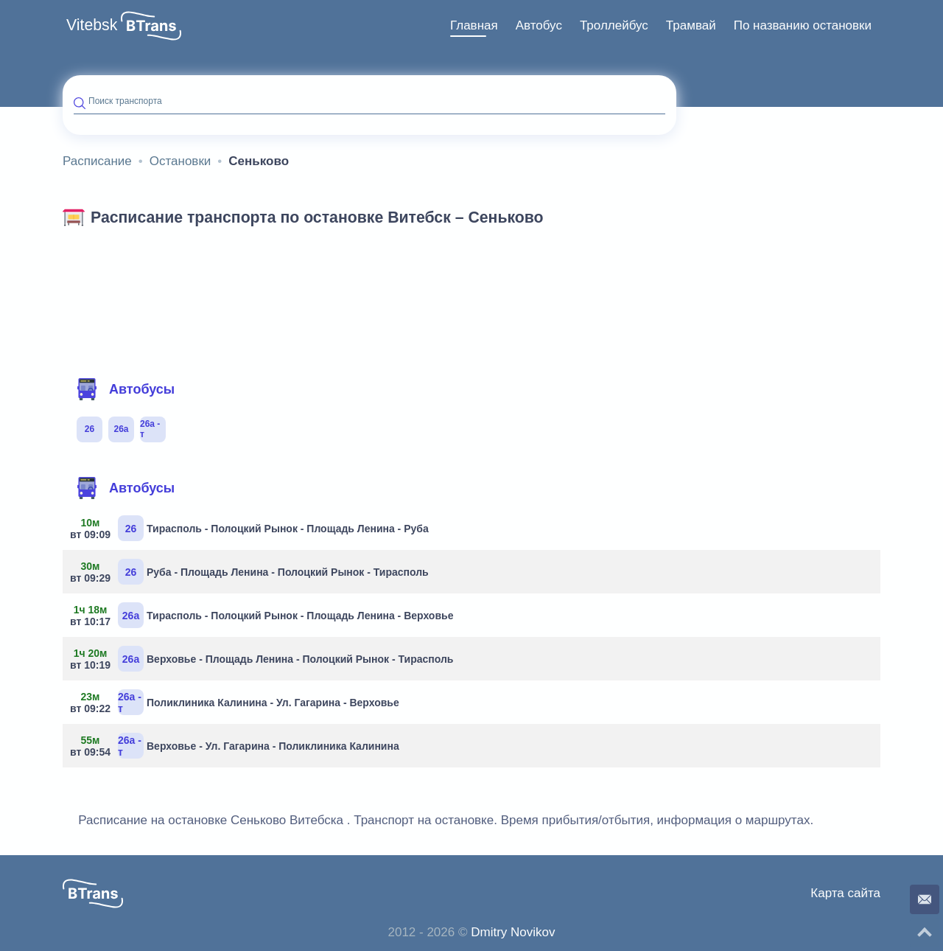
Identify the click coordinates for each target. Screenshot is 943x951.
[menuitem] (474, 26)
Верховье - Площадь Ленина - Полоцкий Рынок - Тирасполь (263, 659)
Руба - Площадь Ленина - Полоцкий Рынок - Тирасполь (251, 572)
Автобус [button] (539, 25)
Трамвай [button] (691, 25)
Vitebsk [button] (91, 25)
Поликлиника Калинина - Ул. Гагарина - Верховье (236, 702)
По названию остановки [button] (803, 25)
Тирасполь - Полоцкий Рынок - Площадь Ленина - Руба (251, 528)
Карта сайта (845, 893)
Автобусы (125, 389)
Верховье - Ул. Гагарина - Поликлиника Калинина (236, 746)
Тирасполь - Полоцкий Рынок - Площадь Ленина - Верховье (263, 615)
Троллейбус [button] (614, 25)
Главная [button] (474, 25)
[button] (151, 26)
